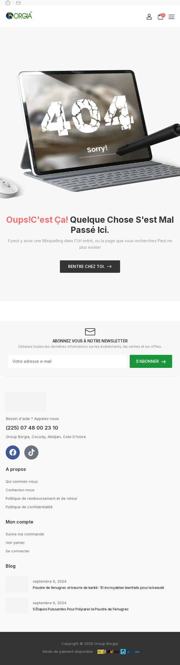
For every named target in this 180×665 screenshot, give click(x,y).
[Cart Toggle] (160, 16)
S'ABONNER (147, 361)
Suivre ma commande (25, 534)
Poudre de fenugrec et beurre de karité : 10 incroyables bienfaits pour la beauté (98, 587)
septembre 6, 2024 (49, 581)
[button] (171, 17)
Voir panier (15, 542)
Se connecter (18, 551)
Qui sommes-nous (22, 481)
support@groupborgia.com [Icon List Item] (18, 3)
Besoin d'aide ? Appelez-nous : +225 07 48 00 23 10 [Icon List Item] (8, 3)
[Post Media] (17, 584)
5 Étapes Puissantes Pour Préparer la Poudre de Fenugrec (81, 609)
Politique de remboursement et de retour (41, 498)
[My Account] (149, 17)
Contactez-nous (20, 490)
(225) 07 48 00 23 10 (32, 428)
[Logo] (19, 16)
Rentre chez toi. (86, 266)
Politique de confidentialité (29, 507)
